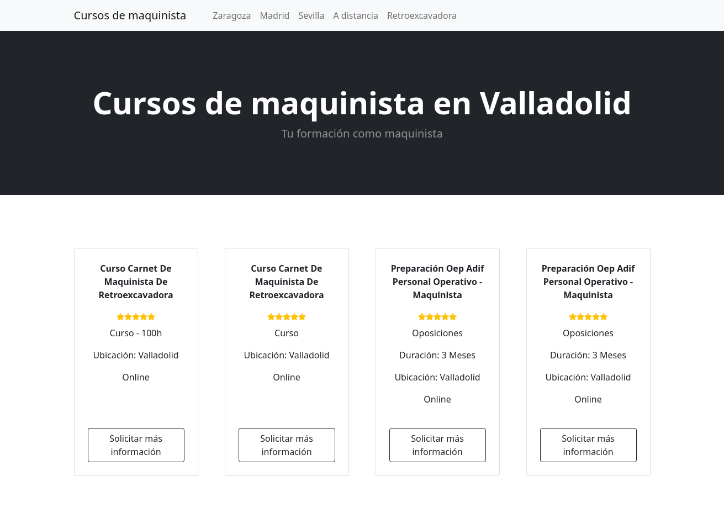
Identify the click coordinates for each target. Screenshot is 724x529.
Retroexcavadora (422, 15)
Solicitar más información (135, 445)
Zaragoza (232, 15)
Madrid (275, 15)
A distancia (355, 15)
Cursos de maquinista (130, 15)
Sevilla (311, 15)
